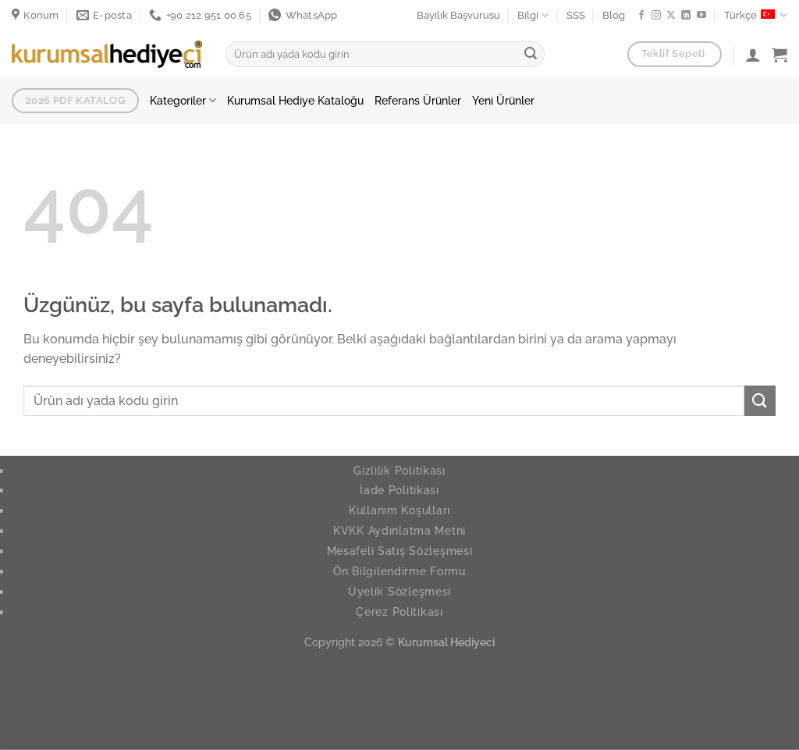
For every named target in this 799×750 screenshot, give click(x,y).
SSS (575, 15)
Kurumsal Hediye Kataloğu (295, 100)
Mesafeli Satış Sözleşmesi (400, 550)
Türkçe (755, 15)
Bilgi (533, 15)
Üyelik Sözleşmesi (399, 591)
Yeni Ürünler (503, 100)
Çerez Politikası (399, 611)
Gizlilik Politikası (399, 470)
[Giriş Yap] (753, 54)
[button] (779, 54)
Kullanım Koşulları (399, 510)
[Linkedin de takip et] (686, 15)
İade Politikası (399, 489)
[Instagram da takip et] (656, 15)
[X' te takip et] (671, 15)
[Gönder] (530, 54)
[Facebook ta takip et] (641, 15)
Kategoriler (183, 100)
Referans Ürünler (418, 100)
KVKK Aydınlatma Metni (399, 530)
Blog (613, 15)
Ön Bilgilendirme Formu (399, 571)
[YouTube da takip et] (701, 15)
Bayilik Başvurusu (458, 15)
